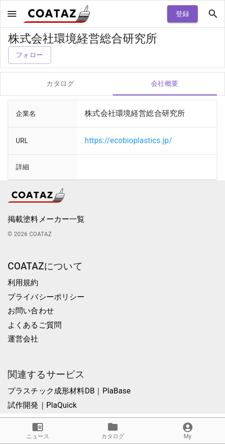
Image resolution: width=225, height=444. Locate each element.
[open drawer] (11, 13)
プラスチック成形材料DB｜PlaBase (69, 390)
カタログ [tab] (60, 83)
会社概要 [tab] (165, 83)
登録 (182, 14)
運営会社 (23, 338)
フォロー (30, 55)
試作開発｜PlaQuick (42, 405)
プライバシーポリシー (46, 296)
